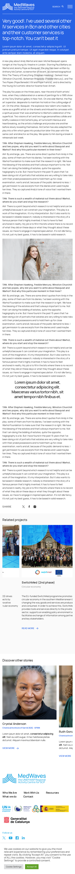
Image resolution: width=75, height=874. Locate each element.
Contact (28, 796)
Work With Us (31, 793)
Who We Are (9, 793)
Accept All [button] (32, 866)
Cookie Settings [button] (14, 866)
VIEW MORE (8, 748)
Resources (52, 793)
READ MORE (61, 628)
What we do (9, 796)
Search (58, 7)
